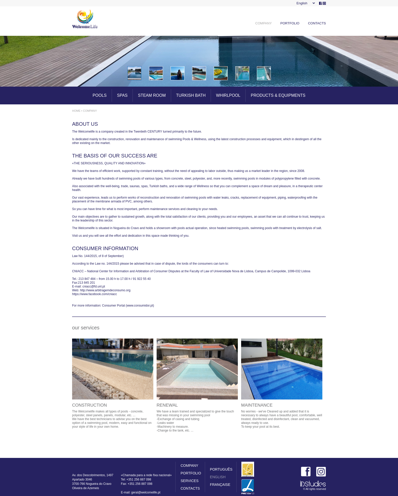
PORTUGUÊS (221, 469)
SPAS (122, 95)
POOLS (100, 95)
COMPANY (263, 23)
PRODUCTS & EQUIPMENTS (278, 95)
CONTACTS (317, 23)
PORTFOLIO (290, 23)
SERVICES (189, 481)
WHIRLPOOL (228, 95)
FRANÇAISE (220, 485)
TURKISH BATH (191, 95)
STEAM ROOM (151, 95)
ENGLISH (217, 477)
